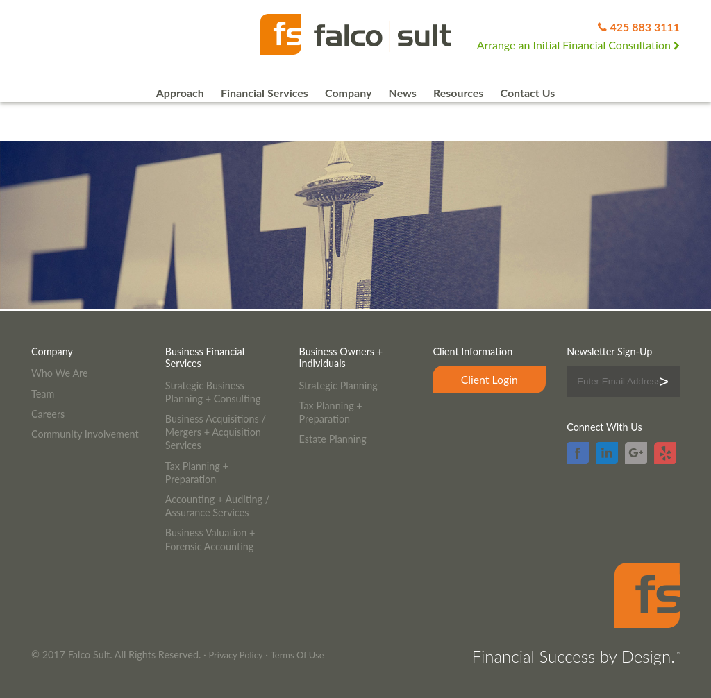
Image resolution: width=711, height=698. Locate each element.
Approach (180, 92)
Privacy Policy (235, 655)
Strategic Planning (338, 385)
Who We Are (59, 373)
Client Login (489, 379)
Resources (458, 92)
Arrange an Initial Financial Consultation (578, 44)
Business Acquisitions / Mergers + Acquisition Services (215, 432)
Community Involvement (85, 434)
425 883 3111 (645, 26)
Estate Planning (333, 439)
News (403, 92)
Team (42, 394)
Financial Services (264, 92)
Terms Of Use (297, 655)
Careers (48, 414)
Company (348, 92)
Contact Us (528, 92)
